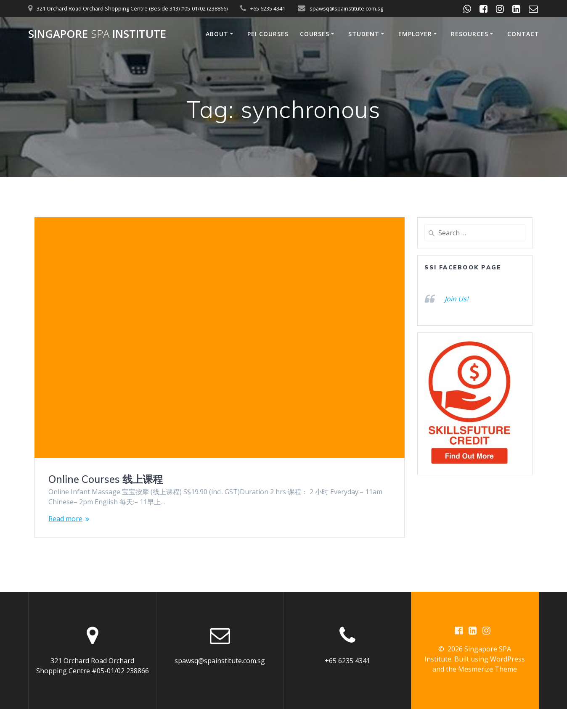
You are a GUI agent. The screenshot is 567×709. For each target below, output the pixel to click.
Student (363, 34)
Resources (469, 34)
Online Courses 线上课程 (105, 479)
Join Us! (456, 298)
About (217, 34)
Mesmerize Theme (487, 669)
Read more (65, 518)
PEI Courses (268, 34)
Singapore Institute (97, 34)
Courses (314, 34)
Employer (415, 34)
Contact (523, 34)
